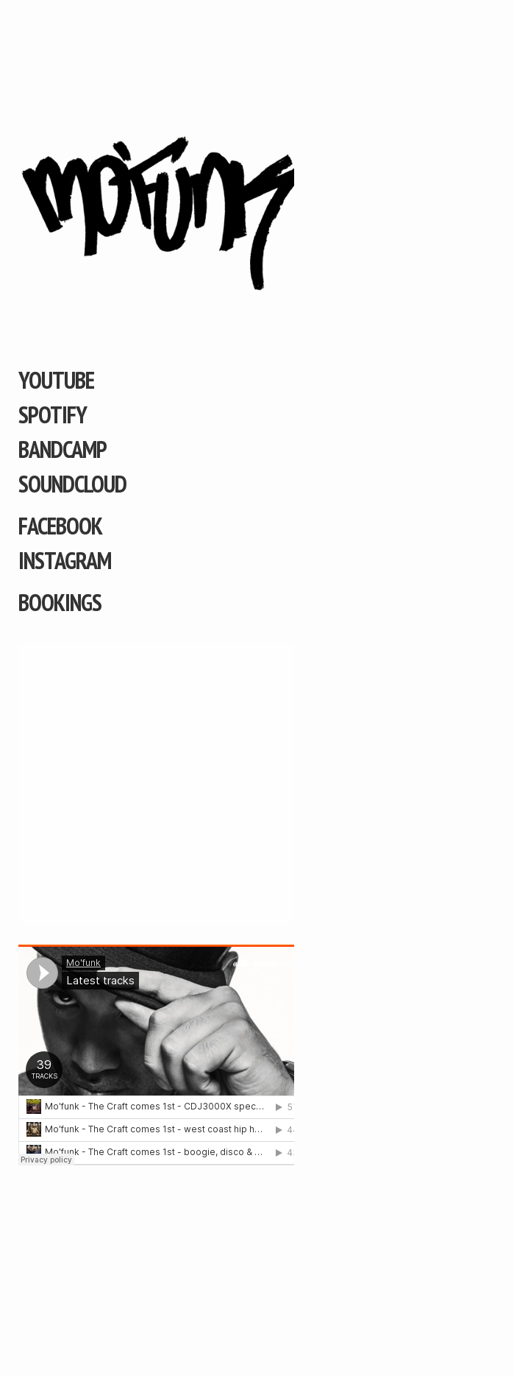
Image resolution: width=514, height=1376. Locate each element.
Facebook (60, 525)
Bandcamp (62, 449)
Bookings (59, 602)
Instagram (64, 560)
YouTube (56, 379)
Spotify (52, 414)
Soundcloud (72, 483)
